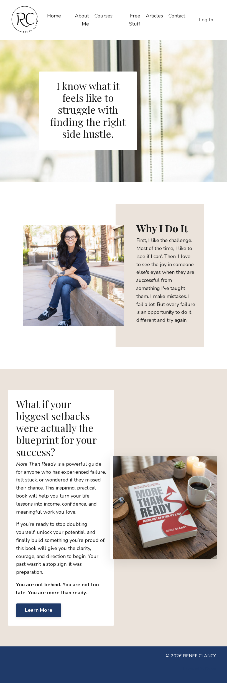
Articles (154, 15)
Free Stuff (134, 19)
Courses (104, 15)
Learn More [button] (39, 610)
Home (54, 15)
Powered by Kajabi (199, 668)
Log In (206, 19)
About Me (82, 19)
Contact (177, 15)
